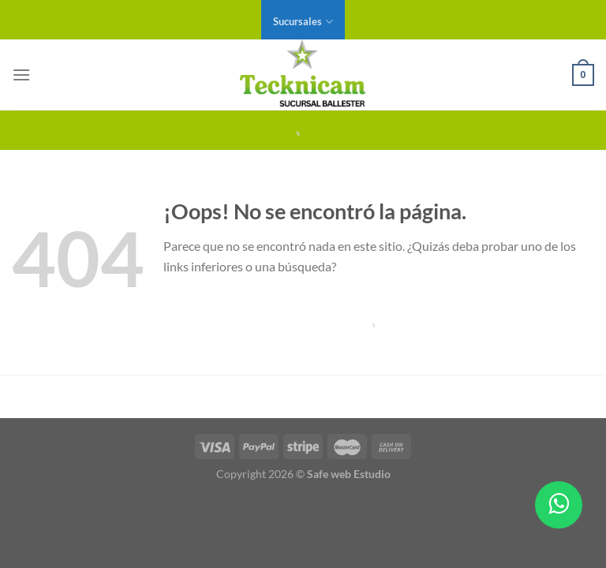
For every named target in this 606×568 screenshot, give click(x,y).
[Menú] (21, 74)
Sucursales (302, 21)
